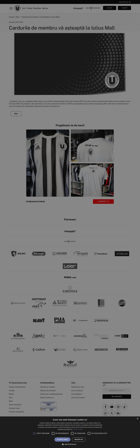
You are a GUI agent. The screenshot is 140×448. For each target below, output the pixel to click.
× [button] (137, 419)
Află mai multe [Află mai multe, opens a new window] (77, 429)
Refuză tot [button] (79, 439)
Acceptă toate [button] (62, 439)
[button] (70, 444)
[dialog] (70, 432)
